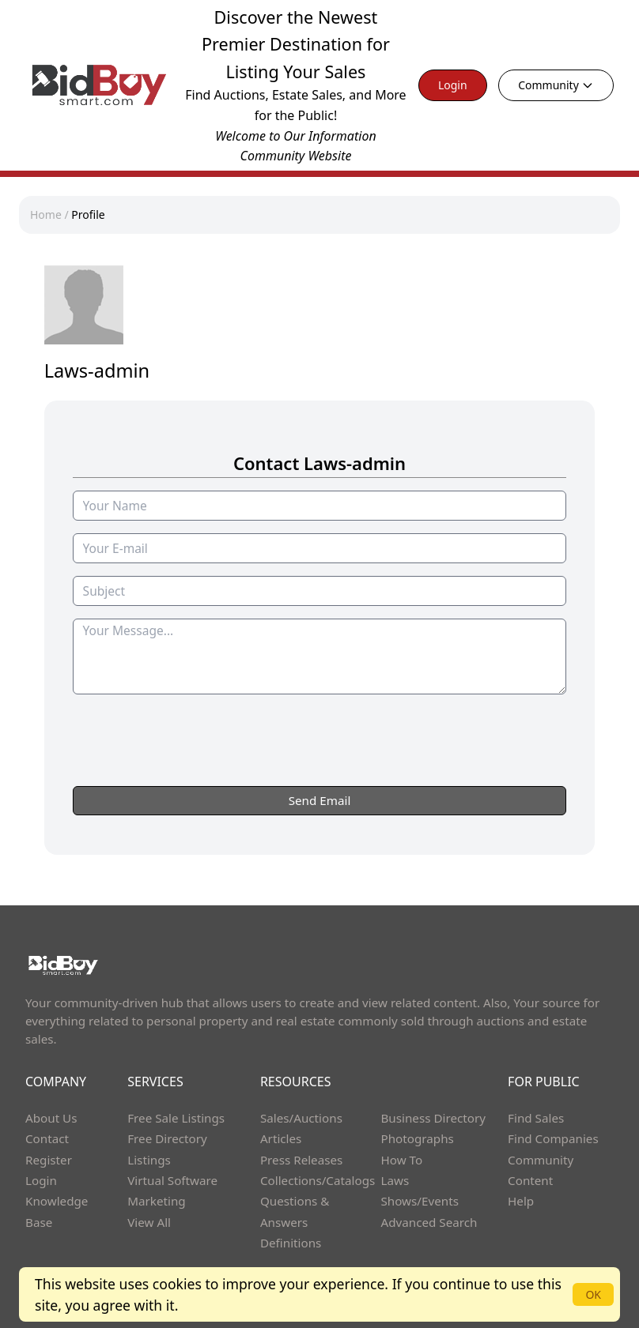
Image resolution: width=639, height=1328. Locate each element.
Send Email (320, 800)
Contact (47, 1138)
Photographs (416, 1138)
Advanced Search (428, 1222)
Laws (394, 1180)
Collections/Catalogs (317, 1180)
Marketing (156, 1201)
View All (149, 1222)
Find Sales (536, 1118)
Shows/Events (419, 1201)
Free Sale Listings (176, 1118)
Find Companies (553, 1138)
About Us (51, 1118)
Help (521, 1201)
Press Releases (301, 1160)
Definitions (290, 1243)
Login (452, 84)
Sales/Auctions (301, 1118)
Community (556, 84)
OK (593, 1294)
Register (48, 1160)
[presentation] (319, 771)
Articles (280, 1138)
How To (401, 1160)
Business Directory (433, 1118)
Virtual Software (172, 1180)
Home (46, 214)
